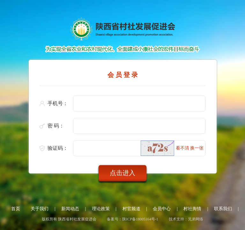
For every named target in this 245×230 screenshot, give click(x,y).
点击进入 (122, 172)
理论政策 (101, 208)
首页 (15, 208)
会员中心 (162, 208)
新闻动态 (70, 208)
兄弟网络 (195, 219)
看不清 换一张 (190, 148)
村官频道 (131, 208)
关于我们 (39, 208)
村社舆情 (192, 208)
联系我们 (223, 208)
